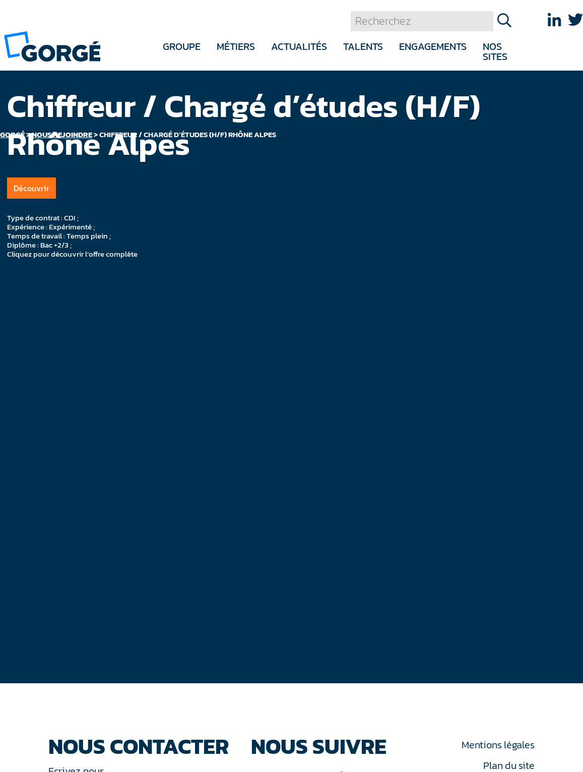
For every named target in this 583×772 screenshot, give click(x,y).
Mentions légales (498, 744)
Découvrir (31, 188)
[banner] (52, 45)
